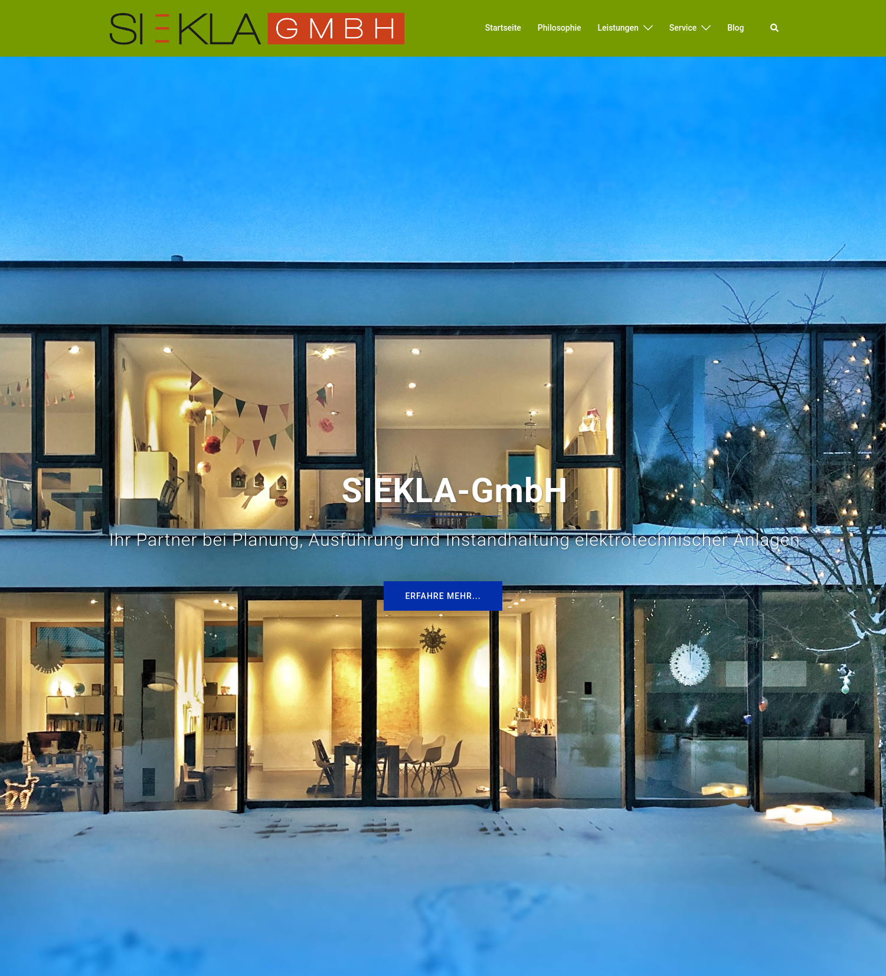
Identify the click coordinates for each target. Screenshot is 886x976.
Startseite (503, 27)
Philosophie (559, 27)
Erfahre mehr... (442, 596)
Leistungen (618, 27)
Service (683, 27)
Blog (735, 27)
